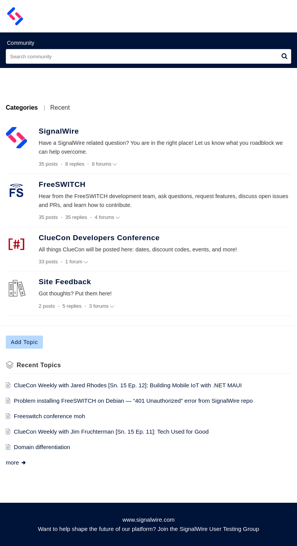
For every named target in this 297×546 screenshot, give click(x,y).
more (16, 462)
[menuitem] (265, 16)
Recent (60, 107)
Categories (22, 107)
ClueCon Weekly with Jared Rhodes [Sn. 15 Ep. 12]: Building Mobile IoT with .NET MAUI (128, 385)
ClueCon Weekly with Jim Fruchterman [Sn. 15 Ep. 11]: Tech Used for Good (111, 431)
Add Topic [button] (24, 342)
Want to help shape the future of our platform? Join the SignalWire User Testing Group (148, 529)
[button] (284, 56)
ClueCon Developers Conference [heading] (99, 238)
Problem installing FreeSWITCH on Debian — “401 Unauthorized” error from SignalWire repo (133, 400)
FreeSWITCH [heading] (62, 184)
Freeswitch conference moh (49, 416)
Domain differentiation (42, 447)
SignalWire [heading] (59, 131)
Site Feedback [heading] (65, 282)
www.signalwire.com (148, 519)
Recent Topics (39, 365)
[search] (148, 56)
